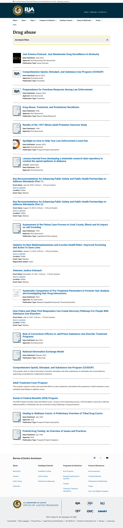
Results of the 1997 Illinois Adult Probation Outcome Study (55, 124)
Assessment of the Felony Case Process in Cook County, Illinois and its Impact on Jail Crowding (65, 226)
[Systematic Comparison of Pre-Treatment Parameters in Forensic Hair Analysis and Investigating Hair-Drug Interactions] (17, 295)
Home (14, 24)
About (86, 12)
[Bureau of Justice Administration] (77, 504)
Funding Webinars (94, 476)
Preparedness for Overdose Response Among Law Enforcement (57, 89)
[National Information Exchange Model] (17, 360)
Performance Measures (46, 481)
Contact (15, 476)
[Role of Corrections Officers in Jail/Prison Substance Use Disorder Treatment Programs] (17, 342)
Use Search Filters (22, 40)
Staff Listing (17, 481)
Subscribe (93, 12)
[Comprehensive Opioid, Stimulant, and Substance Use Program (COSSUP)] (17, 74)
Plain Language (24, 521)
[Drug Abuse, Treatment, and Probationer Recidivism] (17, 115)
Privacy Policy (36, 521)
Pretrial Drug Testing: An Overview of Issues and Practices (54, 431)
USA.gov (101, 521)
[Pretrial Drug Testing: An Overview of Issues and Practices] (17, 439)
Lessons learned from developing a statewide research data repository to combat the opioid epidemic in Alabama (63, 160)
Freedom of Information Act (86, 521)
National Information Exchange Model (43, 351)
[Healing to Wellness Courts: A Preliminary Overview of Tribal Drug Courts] (17, 422)
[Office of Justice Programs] (18, 10)
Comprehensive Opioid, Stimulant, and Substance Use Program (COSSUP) (63, 71)
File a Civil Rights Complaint (98, 491)
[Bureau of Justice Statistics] (90, 506)
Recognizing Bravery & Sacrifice (71, 477)
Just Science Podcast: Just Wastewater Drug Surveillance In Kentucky (61, 54)
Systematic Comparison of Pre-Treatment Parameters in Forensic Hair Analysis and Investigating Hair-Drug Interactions (66, 292)
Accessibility (11, 521)
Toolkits (66, 483)
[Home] (29, 10)
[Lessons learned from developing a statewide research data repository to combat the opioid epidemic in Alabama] (17, 167)
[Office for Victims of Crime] (90, 512)
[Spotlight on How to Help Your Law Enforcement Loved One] (17, 145)
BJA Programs (68, 471)
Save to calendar (19, 188)
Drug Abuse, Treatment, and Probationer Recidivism (51, 107)
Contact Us (102, 12)
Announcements (94, 471)
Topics (90, 486)
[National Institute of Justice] (102, 504)
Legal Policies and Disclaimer (53, 521)
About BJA (16, 471)
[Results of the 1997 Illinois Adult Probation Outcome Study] (17, 133)
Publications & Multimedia (97, 481)
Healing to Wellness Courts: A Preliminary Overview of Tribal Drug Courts (63, 413)
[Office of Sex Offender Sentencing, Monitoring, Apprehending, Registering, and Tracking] (102, 512)
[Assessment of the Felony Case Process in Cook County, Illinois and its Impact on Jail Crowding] (17, 233)
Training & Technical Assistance (70, 490)
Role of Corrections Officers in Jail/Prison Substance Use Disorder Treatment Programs (65, 335)
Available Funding (44, 471)
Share (110, 13)
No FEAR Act (70, 521)
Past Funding (43, 476)
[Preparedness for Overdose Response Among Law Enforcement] (17, 92)
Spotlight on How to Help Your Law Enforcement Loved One (55, 140)
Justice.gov (111, 521)
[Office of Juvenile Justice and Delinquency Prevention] (77, 513)
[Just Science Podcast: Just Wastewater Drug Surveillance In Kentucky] (17, 58)
